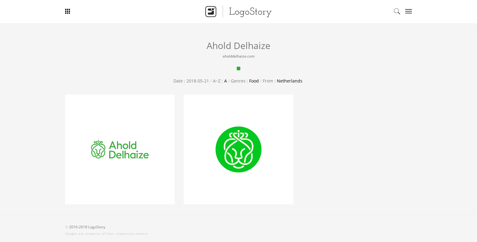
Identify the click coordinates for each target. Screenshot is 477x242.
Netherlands (289, 81)
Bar (90, 11)
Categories (406, 11)
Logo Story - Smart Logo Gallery (238, 11)
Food (254, 81)
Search (397, 11)
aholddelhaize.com (239, 56)
